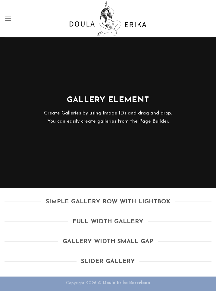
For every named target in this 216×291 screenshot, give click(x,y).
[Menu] (8, 18)
